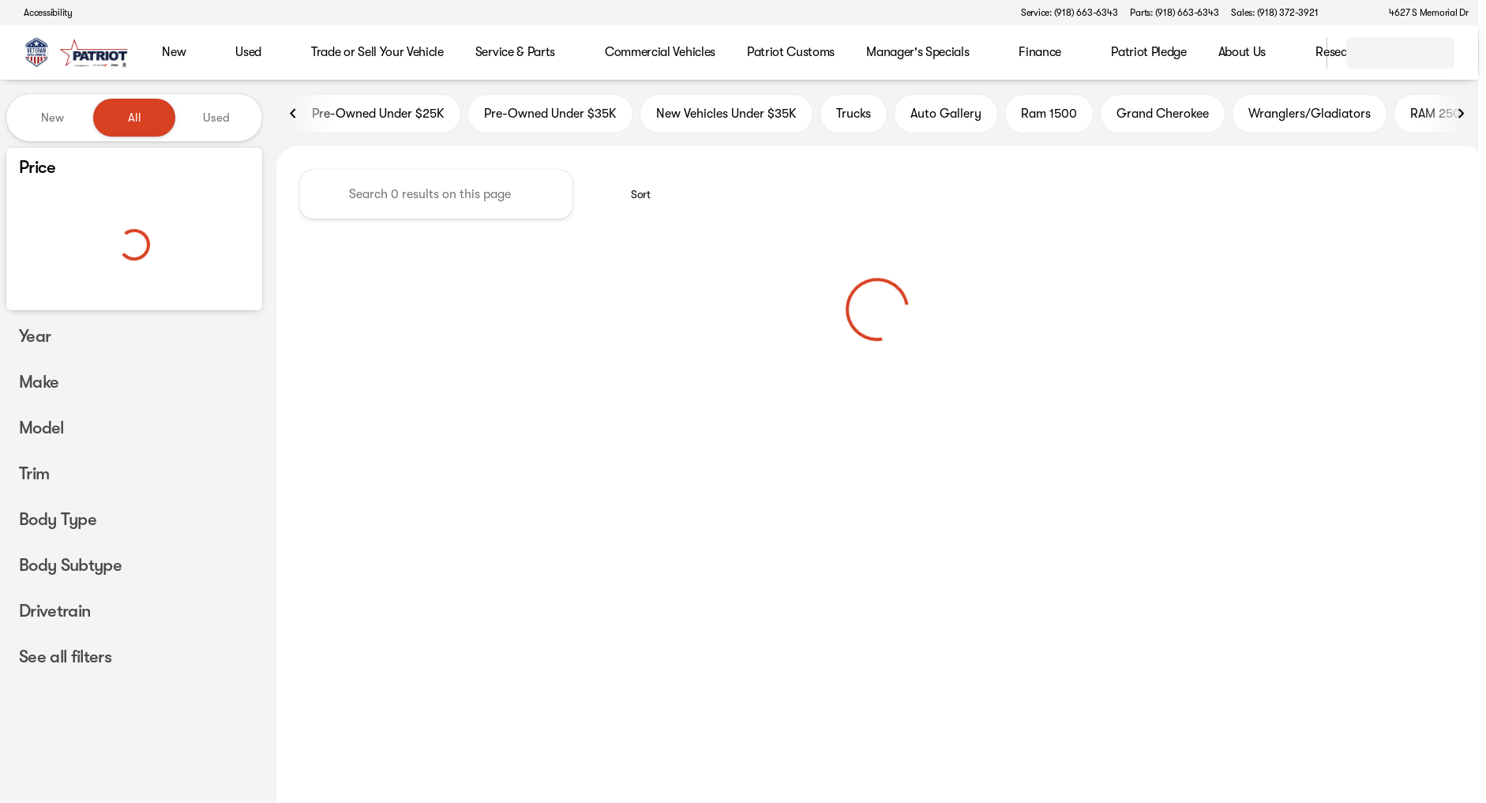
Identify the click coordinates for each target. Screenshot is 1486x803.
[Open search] (1295, 53)
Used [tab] (216, 118)
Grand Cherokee (1162, 118)
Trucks (853, 118)
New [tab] (52, 118)
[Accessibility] (41, 12)
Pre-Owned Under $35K (550, 118)
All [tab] (134, 118)
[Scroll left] (293, 117)
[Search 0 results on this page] (436, 198)
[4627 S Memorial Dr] (1422, 12)
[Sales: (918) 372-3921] (1274, 12)
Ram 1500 (1049, 118)
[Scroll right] (1460, 117)
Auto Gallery (945, 118)
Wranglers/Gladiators (1309, 118)
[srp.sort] (632, 198)
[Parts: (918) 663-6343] (1174, 12)
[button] (1352, 12)
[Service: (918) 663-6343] (1069, 12)
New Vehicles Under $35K (726, 118)
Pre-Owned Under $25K (369, 118)
